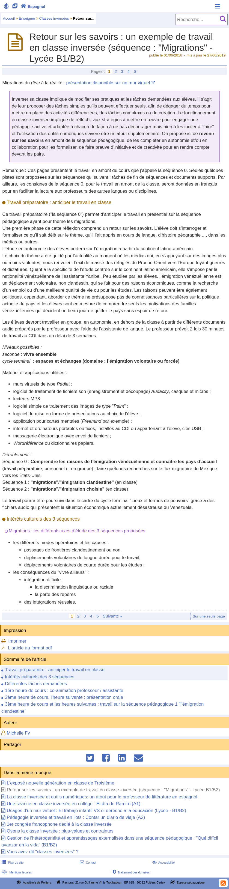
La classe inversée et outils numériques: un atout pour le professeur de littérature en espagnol (102, 796)
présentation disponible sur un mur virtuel (108, 82)
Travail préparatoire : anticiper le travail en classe (55, 669)
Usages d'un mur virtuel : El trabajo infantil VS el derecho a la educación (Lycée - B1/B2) (96, 810)
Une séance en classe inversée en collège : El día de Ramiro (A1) (74, 803)
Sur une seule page (209, 616)
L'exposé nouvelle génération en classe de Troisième (60, 783)
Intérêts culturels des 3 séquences (40, 676)
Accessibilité (163, 862)
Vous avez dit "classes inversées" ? (43, 851)
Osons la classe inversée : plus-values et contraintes (60, 831)
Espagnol (32, 6)
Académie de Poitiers (37, 882)
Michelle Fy (18, 733)
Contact (87, 862)
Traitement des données (131, 872)
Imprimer (17, 641)
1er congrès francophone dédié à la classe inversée (59, 824)
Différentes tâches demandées (36, 683)
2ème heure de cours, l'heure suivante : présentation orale (64, 697)
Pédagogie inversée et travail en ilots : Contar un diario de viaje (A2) (76, 817)
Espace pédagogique (191, 882)
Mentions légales (16, 872)
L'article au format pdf (30, 648)
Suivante (112, 616)
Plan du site (12, 862)
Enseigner (27, 18)
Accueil (9, 18)
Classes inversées (54, 18)
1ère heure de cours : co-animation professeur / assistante (64, 690)
